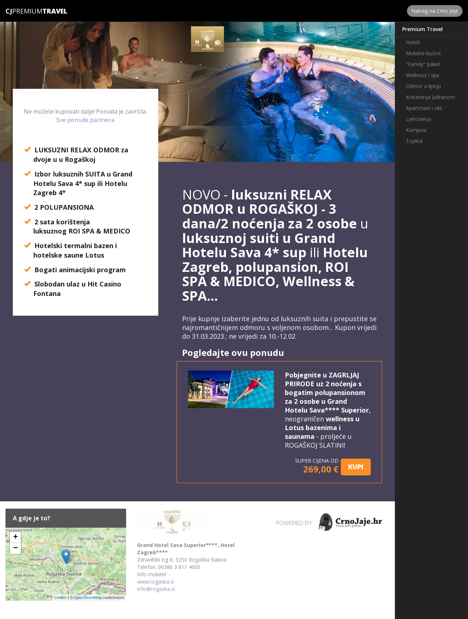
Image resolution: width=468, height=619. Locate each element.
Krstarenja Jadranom (430, 97)
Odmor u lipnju (423, 86)
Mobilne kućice (423, 53)
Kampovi (416, 129)
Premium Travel (422, 29)
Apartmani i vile (424, 108)
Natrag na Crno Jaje (434, 10)
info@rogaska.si (156, 588)
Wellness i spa (422, 75)
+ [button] (15, 537)
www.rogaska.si (155, 581)
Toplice (414, 140)
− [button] (15, 548)
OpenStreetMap (88, 597)
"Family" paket (423, 64)
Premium (23, 11)
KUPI (355, 466)
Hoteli (413, 42)
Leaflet (60, 597)
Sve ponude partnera (85, 120)
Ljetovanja (418, 118)
